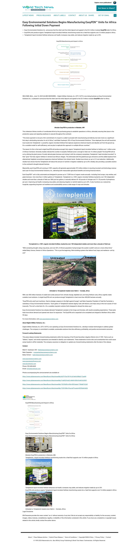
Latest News (28, 15)
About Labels (60, 15)
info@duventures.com (34, 369)
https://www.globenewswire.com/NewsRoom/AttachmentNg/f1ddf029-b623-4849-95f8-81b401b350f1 (55, 380)
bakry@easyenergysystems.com (43, 355)
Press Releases (43, 15)
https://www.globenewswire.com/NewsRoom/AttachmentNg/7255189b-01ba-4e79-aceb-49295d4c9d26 (55, 388)
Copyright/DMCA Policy (86, 537)
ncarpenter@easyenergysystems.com (45, 352)
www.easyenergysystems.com (48, 319)
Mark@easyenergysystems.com (48, 350)
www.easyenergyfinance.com (32, 361)
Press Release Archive (40, 537)
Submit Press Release (56, 537)
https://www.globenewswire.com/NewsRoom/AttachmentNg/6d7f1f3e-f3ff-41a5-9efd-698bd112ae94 (54, 376)
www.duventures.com (29, 364)
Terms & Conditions (71, 537)
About (30, 537)
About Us (83, 15)
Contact (72, 15)
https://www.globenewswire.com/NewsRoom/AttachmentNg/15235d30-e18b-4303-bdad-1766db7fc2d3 (55, 384)
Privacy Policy (99, 537)
